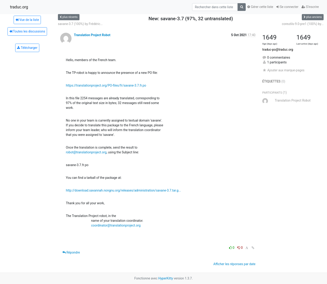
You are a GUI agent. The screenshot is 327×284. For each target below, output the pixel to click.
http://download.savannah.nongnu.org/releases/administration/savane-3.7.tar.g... (123, 190)
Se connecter (287, 7)
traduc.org (19, 7)
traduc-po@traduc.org (277, 49)
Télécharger (27, 48)
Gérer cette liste (260, 7)
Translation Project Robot (92, 35)
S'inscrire (310, 7)
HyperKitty (165, 278)
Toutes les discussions (27, 31)
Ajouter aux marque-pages (283, 70)
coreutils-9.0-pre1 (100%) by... (303, 24)
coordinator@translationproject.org (116, 225)
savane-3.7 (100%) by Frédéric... (80, 24)
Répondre (71, 252)
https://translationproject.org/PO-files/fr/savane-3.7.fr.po (106, 85)
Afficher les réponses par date (234, 264)
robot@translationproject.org (86, 152)
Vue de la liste (27, 20)
